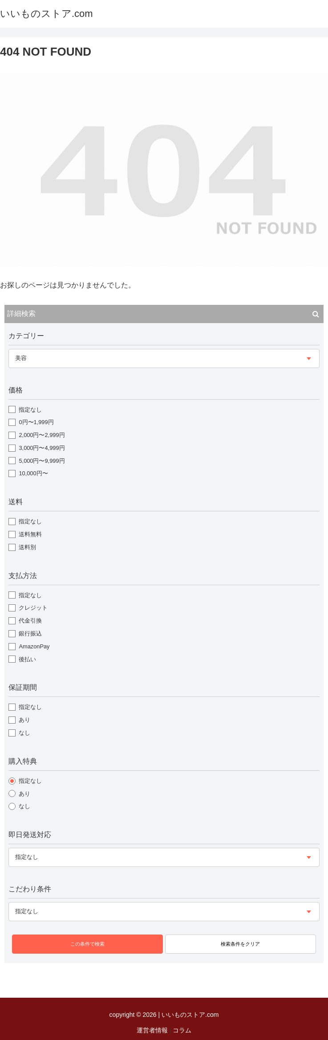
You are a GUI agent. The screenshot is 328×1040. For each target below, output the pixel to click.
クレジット (33, 607)
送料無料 (30, 534)
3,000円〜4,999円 (42, 448)
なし (24, 732)
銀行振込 (30, 633)
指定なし (30, 409)
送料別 (27, 547)
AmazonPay (34, 646)
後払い (27, 659)
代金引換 (30, 620)
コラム (182, 1030)
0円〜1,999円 (36, 422)
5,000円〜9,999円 (42, 460)
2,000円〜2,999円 (42, 435)
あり (24, 719)
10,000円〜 (33, 473)
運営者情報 (152, 1030)
